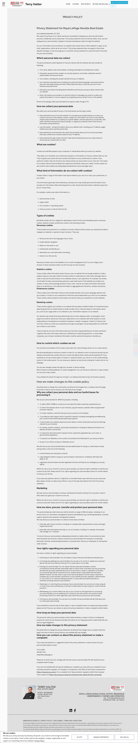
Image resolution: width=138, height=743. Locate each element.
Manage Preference (101, 737)
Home (68, 4)
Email (40, 698)
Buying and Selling (100, 4)
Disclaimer (58, 721)
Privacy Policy (40, 741)
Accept (79, 737)
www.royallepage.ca (31, 721)
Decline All (124, 737)
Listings (75, 4)
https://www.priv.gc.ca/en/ (46, 672)
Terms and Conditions (73, 721)
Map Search (85, 4)
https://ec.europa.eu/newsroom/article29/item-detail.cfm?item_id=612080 (76, 675)
